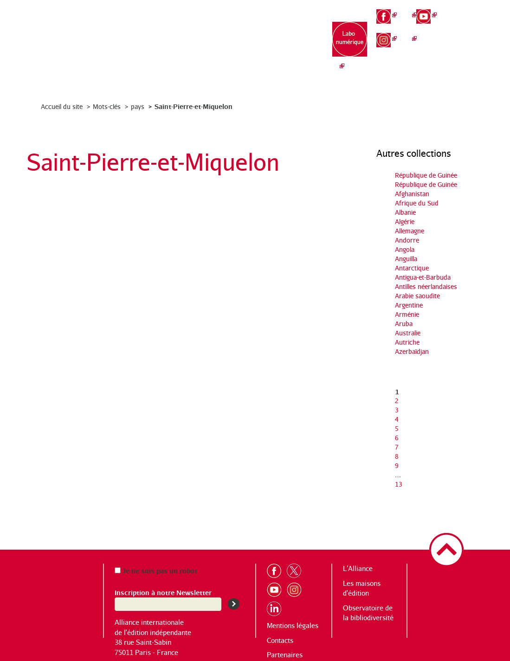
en (467, 26)
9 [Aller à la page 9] (397, 465)
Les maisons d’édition (235, 42)
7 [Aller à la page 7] (397, 447)
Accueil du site (62, 106)
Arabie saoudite (417, 296)
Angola (404, 249)
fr (467, 10)
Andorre (407, 240)
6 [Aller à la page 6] (397, 438)
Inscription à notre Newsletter (163, 592)
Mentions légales (292, 625)
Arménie (407, 314)
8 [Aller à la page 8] (397, 456)
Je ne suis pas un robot (156, 570)
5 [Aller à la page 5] (397, 428)
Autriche (407, 342)
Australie (407, 333)
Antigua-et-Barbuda (423, 277)
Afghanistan (412, 194)
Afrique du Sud (417, 203)
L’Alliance (177, 37)
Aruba (404, 323)
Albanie (405, 212)
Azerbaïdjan (412, 351)
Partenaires (285, 654)
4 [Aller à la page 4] (397, 419)
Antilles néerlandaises (426, 286)
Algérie (404, 221)
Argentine (409, 305)
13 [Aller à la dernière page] (398, 484)
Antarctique (412, 268)
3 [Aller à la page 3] (397, 410)
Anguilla (406, 259)
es (467, 41)
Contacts (280, 640)
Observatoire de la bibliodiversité (293, 47)
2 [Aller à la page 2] (397, 400)
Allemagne (409, 231)
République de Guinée (426, 175)
